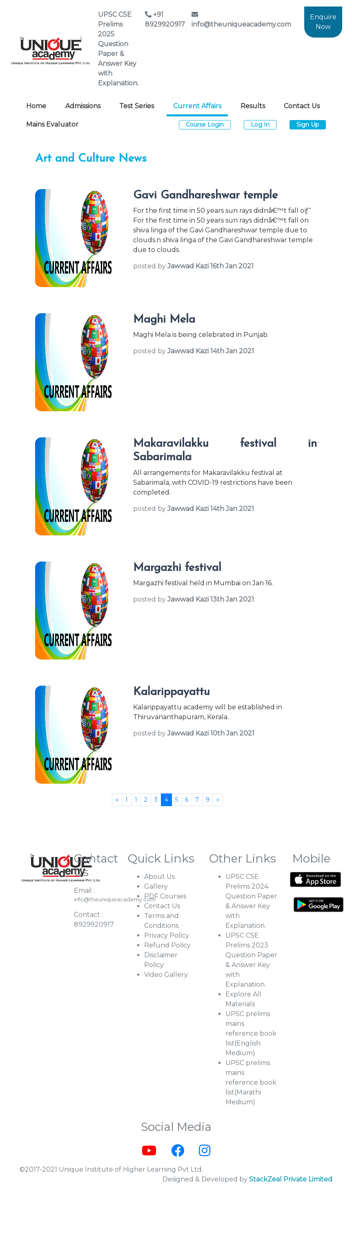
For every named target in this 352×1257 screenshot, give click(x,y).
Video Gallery (166, 974)
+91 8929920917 (165, 19)
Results (253, 106)
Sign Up (307, 124)
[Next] (218, 799)
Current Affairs (197, 106)
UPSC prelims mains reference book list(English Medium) (250, 1033)
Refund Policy (167, 945)
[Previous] (117, 799)
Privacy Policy (166, 935)
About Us (159, 876)
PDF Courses (165, 896)
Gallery (156, 886)
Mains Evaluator (52, 124)
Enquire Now (323, 22)
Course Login (205, 124)
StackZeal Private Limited (290, 1179)
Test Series (136, 106)
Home (36, 106)
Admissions (82, 106)
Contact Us (302, 106)
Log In (260, 124)
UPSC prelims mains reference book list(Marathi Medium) (250, 1082)
